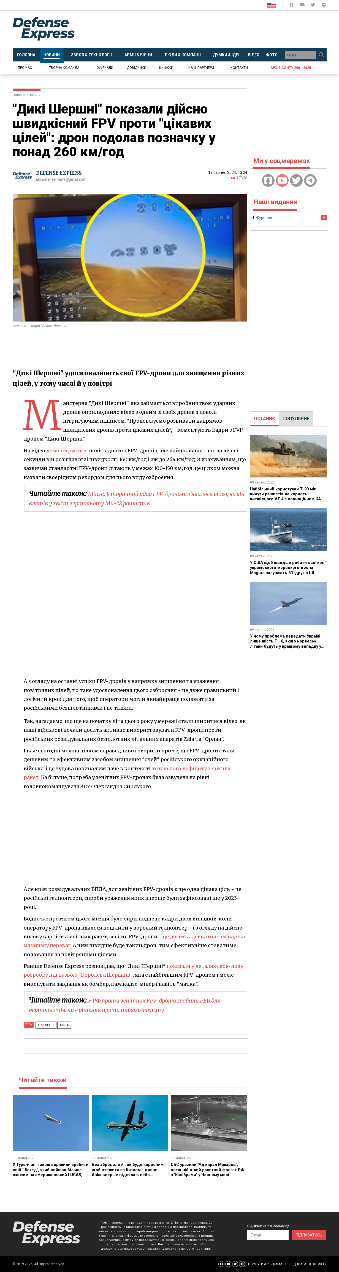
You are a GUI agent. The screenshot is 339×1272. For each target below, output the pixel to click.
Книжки (166, 68)
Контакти (239, 68)
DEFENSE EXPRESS (61, 173)
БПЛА (59, 1025)
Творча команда (64, 68)
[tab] (264, 418)
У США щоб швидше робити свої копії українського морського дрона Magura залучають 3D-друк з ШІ (286, 570)
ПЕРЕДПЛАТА (295, 1264)
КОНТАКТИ (318, 1264)
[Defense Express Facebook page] (292, 6)
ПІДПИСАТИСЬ (309, 1235)
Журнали (105, 68)
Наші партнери (201, 68)
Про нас (25, 68)
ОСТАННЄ (264, 418)
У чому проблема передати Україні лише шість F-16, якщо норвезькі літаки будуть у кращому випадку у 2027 (288, 643)
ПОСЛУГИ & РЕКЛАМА (265, 1264)
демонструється (67, 450)
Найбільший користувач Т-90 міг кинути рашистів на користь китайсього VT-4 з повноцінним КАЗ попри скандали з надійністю (286, 496)
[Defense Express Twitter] (313, 6)
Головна (19, 95)
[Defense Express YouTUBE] (303, 6)
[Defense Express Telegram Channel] (323, 6)
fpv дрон (44, 1025)
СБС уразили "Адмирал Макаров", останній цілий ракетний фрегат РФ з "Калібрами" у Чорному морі (207, 1169)
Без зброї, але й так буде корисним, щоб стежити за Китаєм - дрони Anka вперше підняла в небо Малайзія (129, 1172)
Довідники (136, 68)
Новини (34, 95)
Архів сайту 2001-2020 (290, 68)
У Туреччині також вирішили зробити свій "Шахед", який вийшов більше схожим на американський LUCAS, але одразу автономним (50, 1174)
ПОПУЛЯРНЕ (296, 418)
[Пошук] (322, 55)
